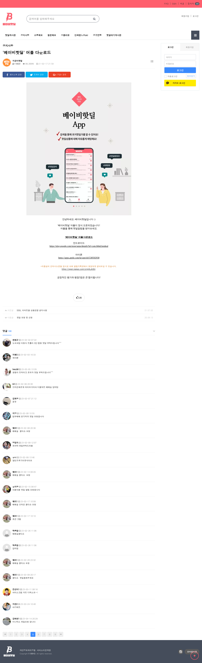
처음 (5, 634)
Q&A (174, 3)
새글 (182, 3)
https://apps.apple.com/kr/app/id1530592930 (78, 258)
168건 (16, 63)
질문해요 (52, 35)
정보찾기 (191, 76)
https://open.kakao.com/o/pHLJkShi (78, 269)
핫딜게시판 (10, 35)
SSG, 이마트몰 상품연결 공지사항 (32, 310)
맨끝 (60, 634)
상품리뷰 (65, 35)
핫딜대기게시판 (113, 35)
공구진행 (97, 35)
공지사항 (25, 35)
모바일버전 (192, 651)
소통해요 (38, 35)
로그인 (196, 16)
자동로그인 (170, 76)
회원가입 (185, 16)
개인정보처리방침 (27, 650)
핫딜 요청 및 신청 (24, 317)
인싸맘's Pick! (81, 35)
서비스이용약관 (44, 650)
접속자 (193, 3)
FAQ (166, 3)
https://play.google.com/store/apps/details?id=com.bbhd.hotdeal (79, 246)
